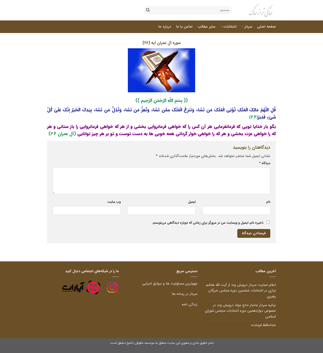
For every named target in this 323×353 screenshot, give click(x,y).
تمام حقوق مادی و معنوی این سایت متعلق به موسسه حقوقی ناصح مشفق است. (161, 343)
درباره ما (164, 26)
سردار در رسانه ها (184, 294)
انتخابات (228, 26)
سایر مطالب (206, 26)
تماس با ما (184, 26)
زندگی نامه (189, 304)
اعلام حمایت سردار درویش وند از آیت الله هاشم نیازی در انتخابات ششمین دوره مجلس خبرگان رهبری (241, 290)
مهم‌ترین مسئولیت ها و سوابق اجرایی (169, 283)
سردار (246, 26)
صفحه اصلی (266, 26)
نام (268, 202)
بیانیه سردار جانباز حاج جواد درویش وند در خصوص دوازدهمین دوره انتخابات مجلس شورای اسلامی (240, 310)
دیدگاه (264, 163)
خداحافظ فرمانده (263, 325)
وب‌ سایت (114, 202)
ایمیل (192, 202)
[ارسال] (148, 10)
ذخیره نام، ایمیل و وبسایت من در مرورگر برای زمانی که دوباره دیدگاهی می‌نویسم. (207, 222)
